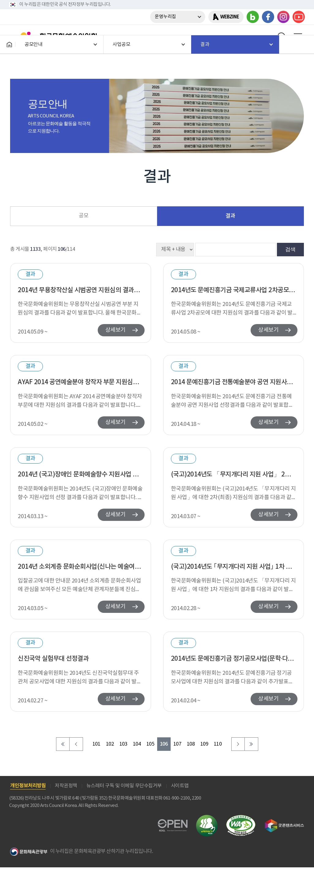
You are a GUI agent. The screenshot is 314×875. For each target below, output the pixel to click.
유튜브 (299, 17)
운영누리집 (165, 16)
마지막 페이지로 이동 (251, 744)
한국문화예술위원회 (54, 36)
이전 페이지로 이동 (76, 744)
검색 (290, 249)
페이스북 (268, 17)
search (282, 36)
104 (137, 744)
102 (110, 744)
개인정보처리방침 (28, 786)
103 (123, 744)
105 (150, 744)
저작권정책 (66, 786)
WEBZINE (229, 17)
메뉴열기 (298, 36)
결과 (230, 216)
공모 (83, 216)
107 (177, 744)
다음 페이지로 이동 (238, 744)
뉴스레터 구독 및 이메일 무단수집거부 (124, 786)
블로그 (253, 17)
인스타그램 (283, 17)
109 (204, 744)
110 (218, 744)
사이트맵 (180, 786)
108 (191, 744)
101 (96, 744)
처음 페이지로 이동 (63, 744)
